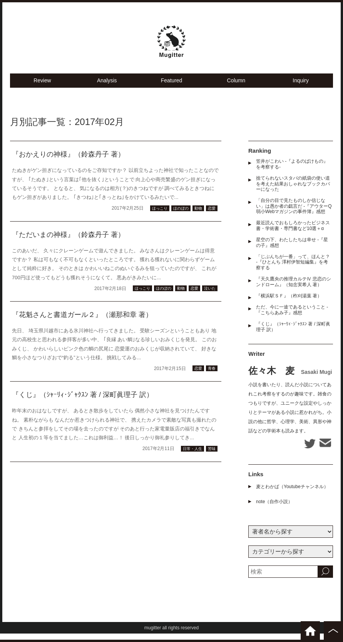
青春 (212, 377)
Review (42, 88)
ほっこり (159, 217)
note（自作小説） (274, 510)
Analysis (107, 88)
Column (236, 88)
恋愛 (212, 217)
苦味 (212, 457)
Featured (171, 88)
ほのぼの (181, 217)
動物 (198, 217)
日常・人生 (192, 457)
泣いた (210, 297)
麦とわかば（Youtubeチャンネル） (292, 495)
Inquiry (301, 88)
